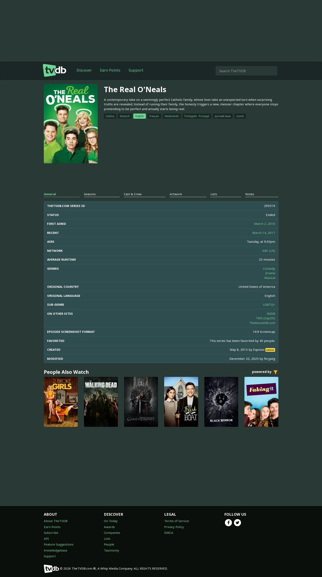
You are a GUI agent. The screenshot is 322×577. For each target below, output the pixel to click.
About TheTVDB (55, 521)
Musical (269, 278)
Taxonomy (111, 550)
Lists (107, 538)
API (46, 538)
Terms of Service (176, 521)
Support (136, 70)
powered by (265, 372)
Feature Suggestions (58, 544)
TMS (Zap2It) (265, 318)
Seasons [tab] (90, 194)
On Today (111, 521)
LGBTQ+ (269, 304)
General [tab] (50, 194)
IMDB (271, 313)
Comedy (269, 268)
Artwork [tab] (176, 194)
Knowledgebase (55, 550)
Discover (84, 70)
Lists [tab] (213, 194)
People (109, 544)
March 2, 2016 (264, 224)
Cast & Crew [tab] (133, 194)
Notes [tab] (249, 194)
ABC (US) (268, 250)
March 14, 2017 (263, 233)
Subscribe (51, 533)
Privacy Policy (174, 527)
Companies (112, 533)
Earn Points (110, 70)
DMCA (168, 533)
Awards (109, 527)
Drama (270, 273)
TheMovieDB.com (262, 323)
